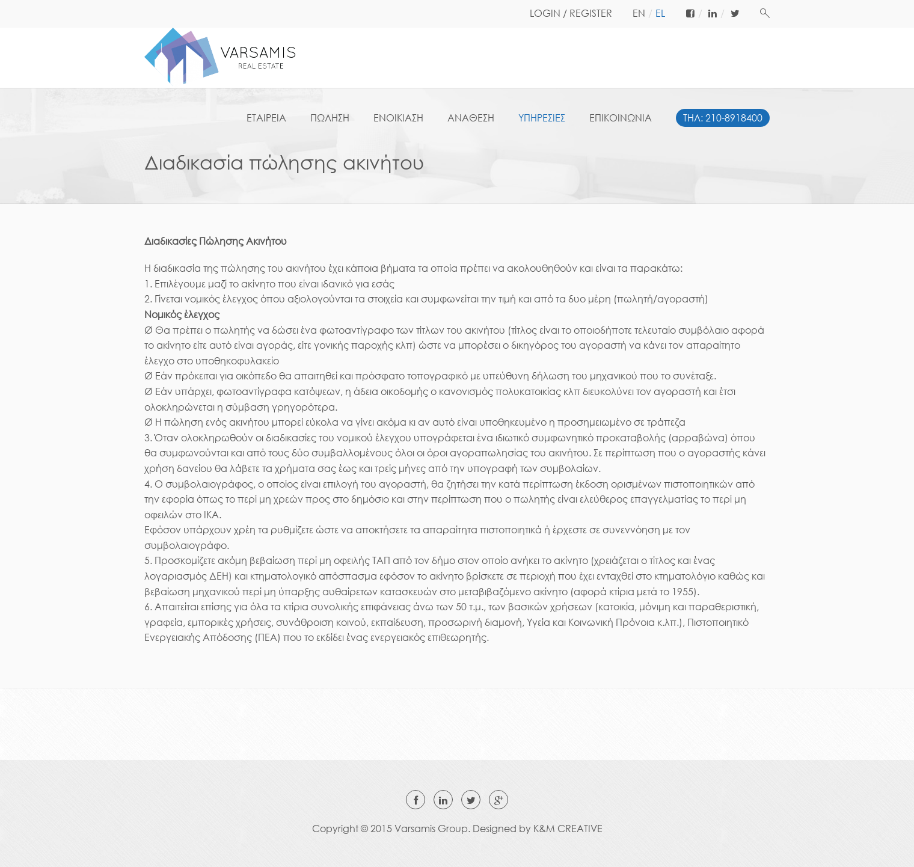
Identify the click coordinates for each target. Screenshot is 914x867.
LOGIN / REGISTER (571, 13)
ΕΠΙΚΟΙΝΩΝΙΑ (620, 118)
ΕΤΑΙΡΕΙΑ (266, 118)
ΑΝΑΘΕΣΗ (470, 118)
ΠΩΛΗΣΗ (329, 118)
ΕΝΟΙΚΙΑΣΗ (398, 118)
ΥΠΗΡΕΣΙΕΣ (541, 118)
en (639, 13)
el (660, 13)
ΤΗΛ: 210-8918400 (722, 118)
